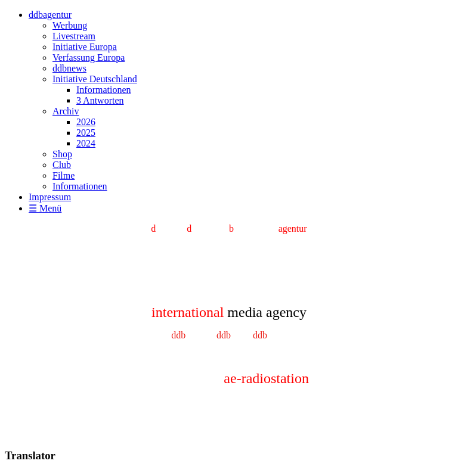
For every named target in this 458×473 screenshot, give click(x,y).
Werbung (69, 25)
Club (61, 165)
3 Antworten (100, 100)
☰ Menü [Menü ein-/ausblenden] (45, 208)
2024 (85, 143)
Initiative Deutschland (94, 79)
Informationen (103, 90)
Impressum (50, 197)
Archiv (65, 111)
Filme (63, 175)
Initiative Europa (84, 47)
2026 (85, 122)
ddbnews (69, 68)
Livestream (73, 36)
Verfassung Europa (88, 57)
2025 (85, 132)
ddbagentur (50, 15)
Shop (62, 154)
